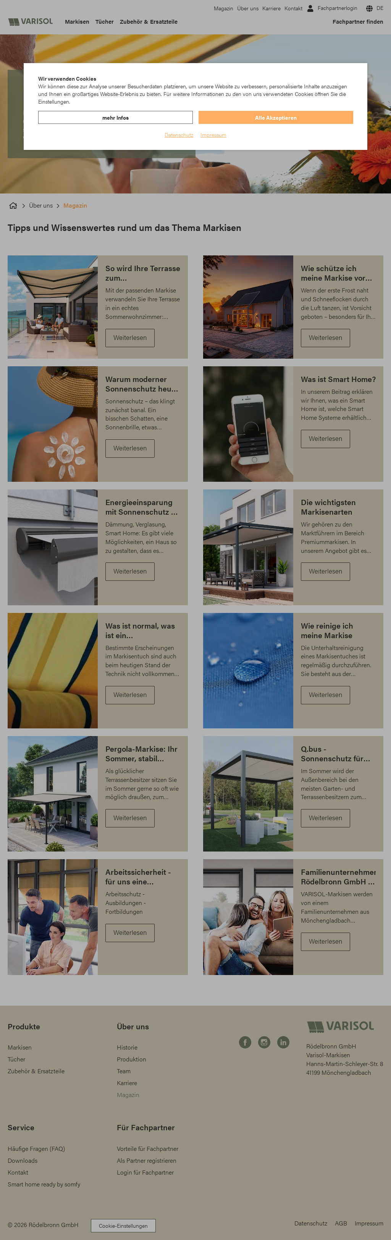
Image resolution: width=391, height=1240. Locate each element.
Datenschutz (179, 134)
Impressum (213, 134)
